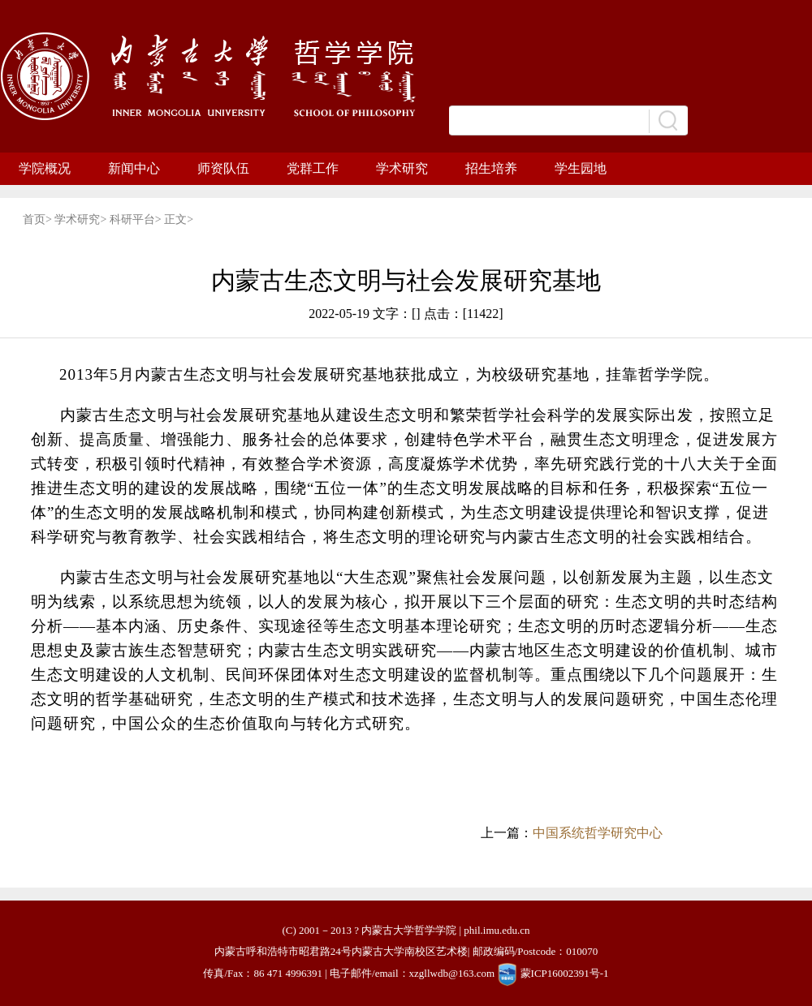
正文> (178, 219)
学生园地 (581, 168)
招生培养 (491, 168)
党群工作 (313, 168)
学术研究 (402, 168)
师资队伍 (223, 168)
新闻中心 (134, 168)
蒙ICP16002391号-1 (564, 973)
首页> (38, 219)
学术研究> (81, 219)
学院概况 (45, 168)
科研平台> (137, 219)
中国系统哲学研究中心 (598, 833)
